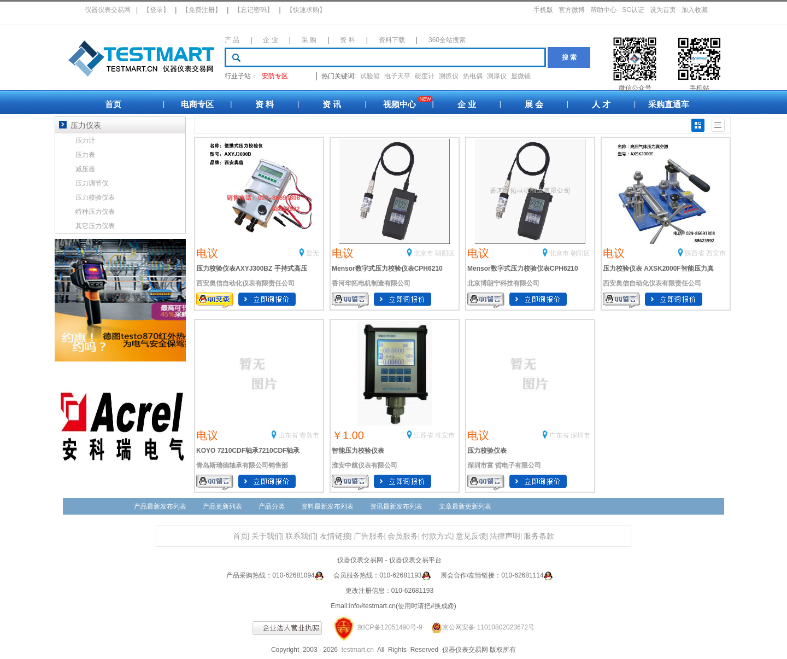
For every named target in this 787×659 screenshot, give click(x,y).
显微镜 (521, 76)
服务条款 (539, 536)
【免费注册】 (201, 10)
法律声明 (505, 536)
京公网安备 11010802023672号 (479, 627)
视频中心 (399, 104)
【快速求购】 (306, 10)
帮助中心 (603, 10)
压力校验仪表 (487, 450)
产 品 (232, 40)
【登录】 (156, 10)
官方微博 (572, 10)
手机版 (543, 10)
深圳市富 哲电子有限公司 (504, 465)
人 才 (601, 104)
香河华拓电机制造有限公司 (371, 283)
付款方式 (436, 536)
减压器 (85, 169)
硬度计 (424, 76)
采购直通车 (668, 104)
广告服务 (369, 536)
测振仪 (449, 76)
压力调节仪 (91, 183)
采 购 (309, 40)
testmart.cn (358, 650)
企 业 (270, 40)
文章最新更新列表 (465, 506)
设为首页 (663, 10)
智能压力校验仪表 (358, 450)
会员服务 (402, 536)
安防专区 (275, 76)
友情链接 (335, 536)
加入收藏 (695, 10)
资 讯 (331, 104)
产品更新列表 (222, 506)
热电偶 (473, 76)
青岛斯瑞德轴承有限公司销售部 (242, 465)
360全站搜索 (447, 40)
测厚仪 (497, 76)
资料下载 (392, 40)
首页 (113, 104)
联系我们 (300, 536)
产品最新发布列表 (160, 506)
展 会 (534, 104)
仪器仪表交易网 (108, 10)
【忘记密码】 (253, 10)
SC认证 (633, 10)
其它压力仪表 (95, 226)
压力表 (85, 155)
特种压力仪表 (95, 211)
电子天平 (397, 76)
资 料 (347, 40)
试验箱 (370, 76)
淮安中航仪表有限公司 (364, 465)
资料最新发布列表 (327, 506)
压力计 (85, 140)
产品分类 (272, 506)
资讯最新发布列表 (396, 506)
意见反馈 (471, 536)
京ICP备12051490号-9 (389, 627)
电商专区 (197, 104)
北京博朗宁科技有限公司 (503, 283)
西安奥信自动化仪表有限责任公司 (245, 283)
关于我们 (266, 536)
